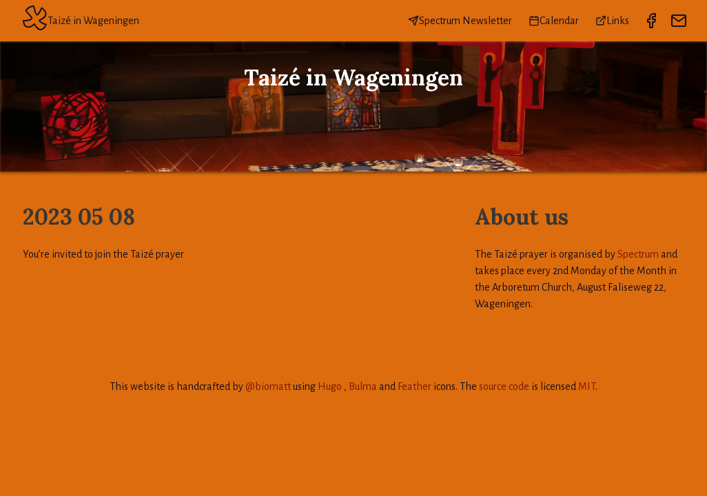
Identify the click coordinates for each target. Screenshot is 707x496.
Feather (414, 386)
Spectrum (638, 254)
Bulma (363, 386)
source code (504, 386)
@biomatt (268, 386)
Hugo (330, 386)
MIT (586, 386)
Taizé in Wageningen (81, 21)
